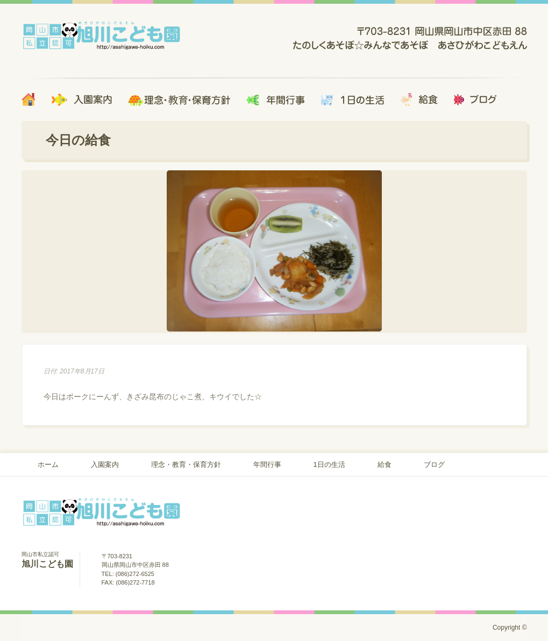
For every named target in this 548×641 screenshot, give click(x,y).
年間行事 (267, 464)
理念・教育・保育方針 (186, 464)
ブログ (434, 464)
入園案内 (105, 464)
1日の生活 (329, 464)
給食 (385, 464)
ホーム (48, 464)
